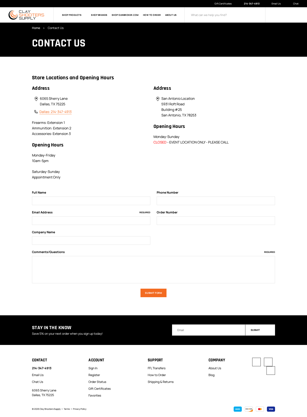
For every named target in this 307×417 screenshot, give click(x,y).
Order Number (167, 212)
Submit (260, 330)
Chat (293, 4)
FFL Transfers (156, 368)
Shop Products (74, 14)
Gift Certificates (223, 3)
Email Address (91, 212)
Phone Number (167, 192)
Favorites (94, 395)
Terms (67, 408)
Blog (211, 375)
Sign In (92, 368)
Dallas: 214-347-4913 (55, 111)
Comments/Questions (153, 252)
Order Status (97, 382)
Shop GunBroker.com (125, 14)
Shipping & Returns (161, 382)
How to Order (152, 14)
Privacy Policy (79, 408)
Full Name (39, 192)
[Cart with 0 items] (295, 14)
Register (94, 375)
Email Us (274, 3)
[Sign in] (276, 14)
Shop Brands (99, 14)
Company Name (43, 232)
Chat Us (37, 382)
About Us (171, 14)
